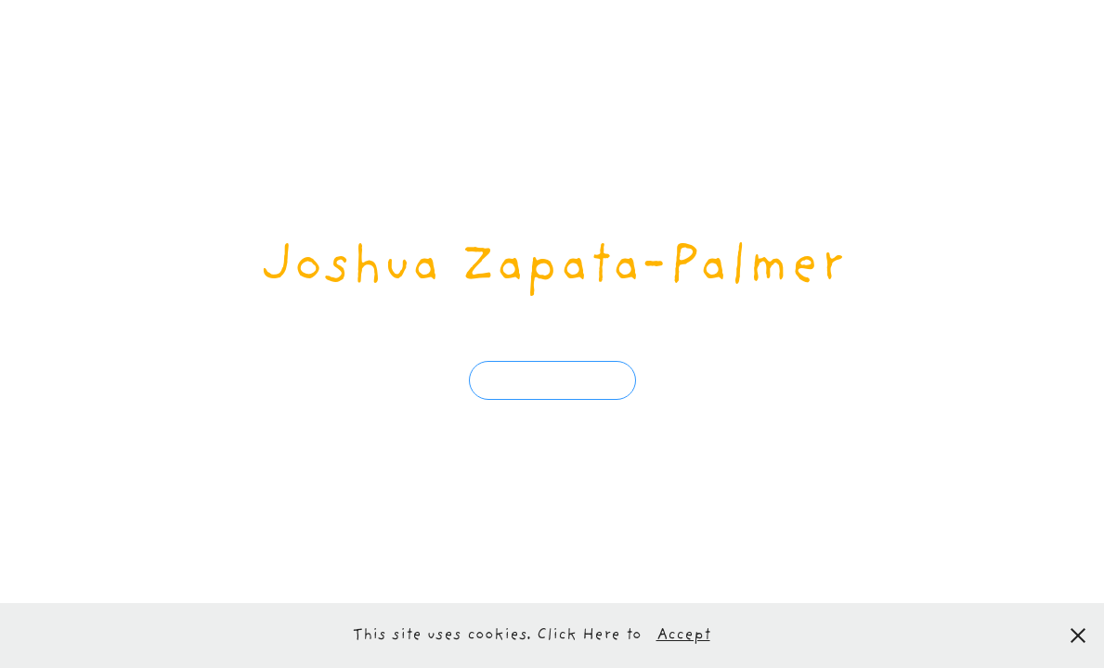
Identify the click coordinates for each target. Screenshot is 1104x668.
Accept (683, 635)
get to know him (552, 380)
